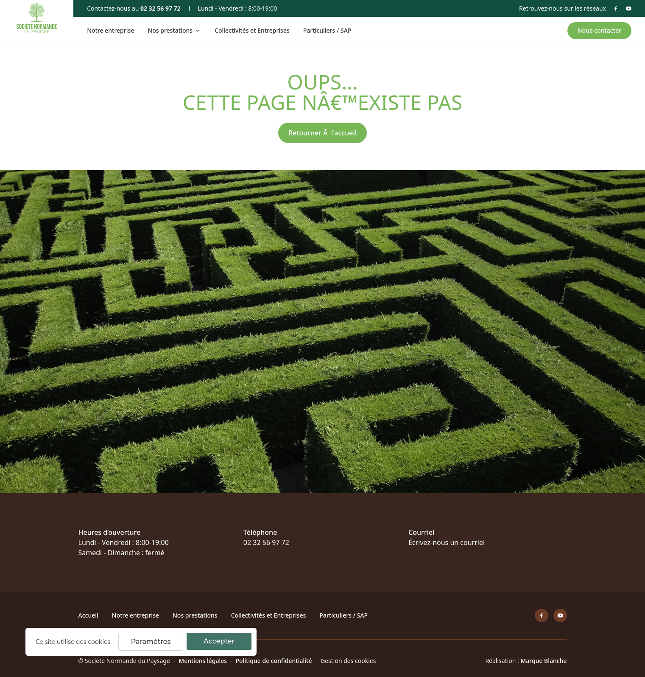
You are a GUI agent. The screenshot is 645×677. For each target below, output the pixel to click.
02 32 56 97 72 (160, 8)
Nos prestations (195, 615)
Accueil (88, 615)
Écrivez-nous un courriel (446, 542)
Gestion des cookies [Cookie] (348, 661)
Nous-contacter (599, 30)
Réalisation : (526, 661)
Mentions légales (203, 661)
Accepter (219, 641)
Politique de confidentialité (274, 661)
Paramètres (151, 642)
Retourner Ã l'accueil (322, 133)
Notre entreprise (110, 30)
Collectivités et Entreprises (252, 30)
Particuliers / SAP (327, 30)
